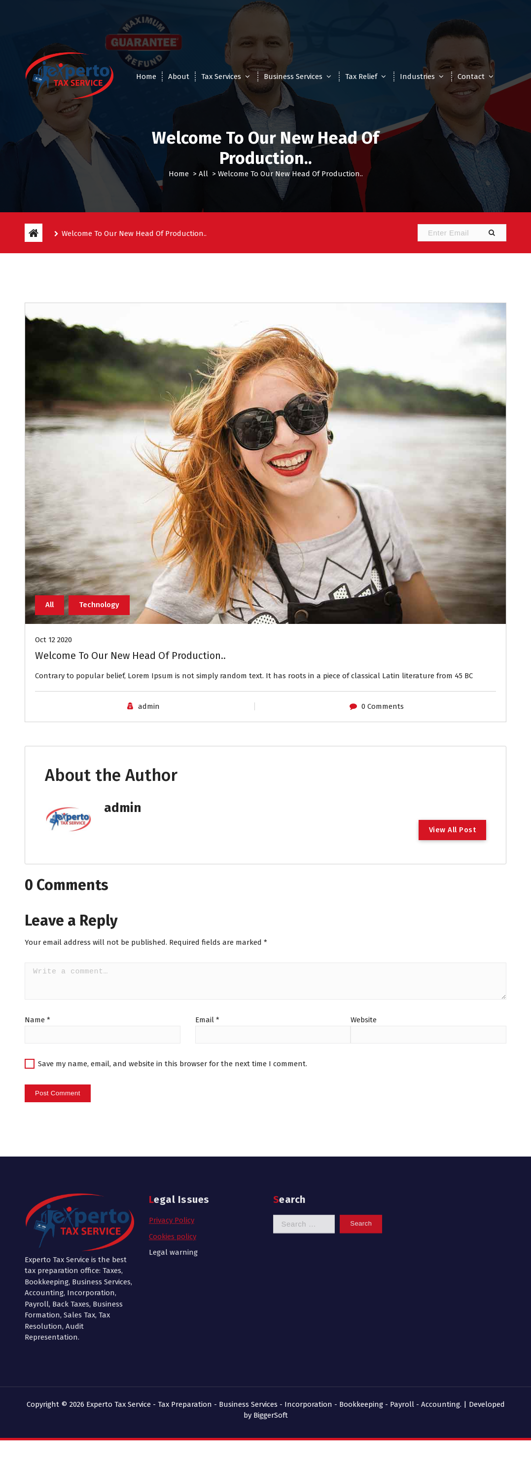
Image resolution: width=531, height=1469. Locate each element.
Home (146, 76)
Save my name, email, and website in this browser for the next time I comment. (172, 1067)
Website (364, 1023)
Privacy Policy (171, 1132)
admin (149, 709)
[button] (491, 232)
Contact (471, 76)
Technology (99, 607)
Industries (417, 76)
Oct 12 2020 (53, 642)
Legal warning (173, 1164)
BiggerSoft (270, 1415)
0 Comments (382, 709)
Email (207, 1023)
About (178, 76)
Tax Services (221, 76)
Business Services (293, 76)
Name (37, 1023)
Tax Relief (361, 76)
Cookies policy (172, 1148)
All (203, 173)
